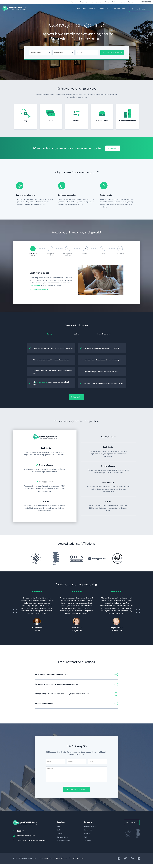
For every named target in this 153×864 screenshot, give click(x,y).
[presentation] (15, 611)
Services (74, 2)
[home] (14, 8)
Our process (83, 2)
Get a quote (130, 822)
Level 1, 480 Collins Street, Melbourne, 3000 (33, 840)
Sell (84, 8)
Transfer (92, 8)
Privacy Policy (61, 858)
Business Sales (103, 8)
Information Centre (110, 2)
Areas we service (96, 2)
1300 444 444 (146, 2)
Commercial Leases (118, 8)
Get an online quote (139, 9)
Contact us (131, 2)
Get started (111, 148)
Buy (78, 8)
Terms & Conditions (76, 858)
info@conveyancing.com (26, 836)
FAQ (85, 837)
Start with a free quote (38, 289)
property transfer (41, 382)
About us (122, 2)
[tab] (33, 251)
